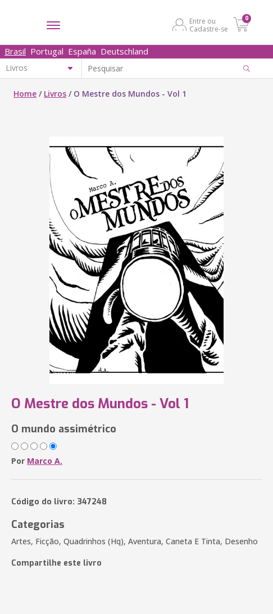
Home (25, 93)
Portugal (46, 51)
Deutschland (124, 51)
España (82, 51)
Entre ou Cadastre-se (208, 24)
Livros (55, 93)
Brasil (15, 51)
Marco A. (44, 460)
